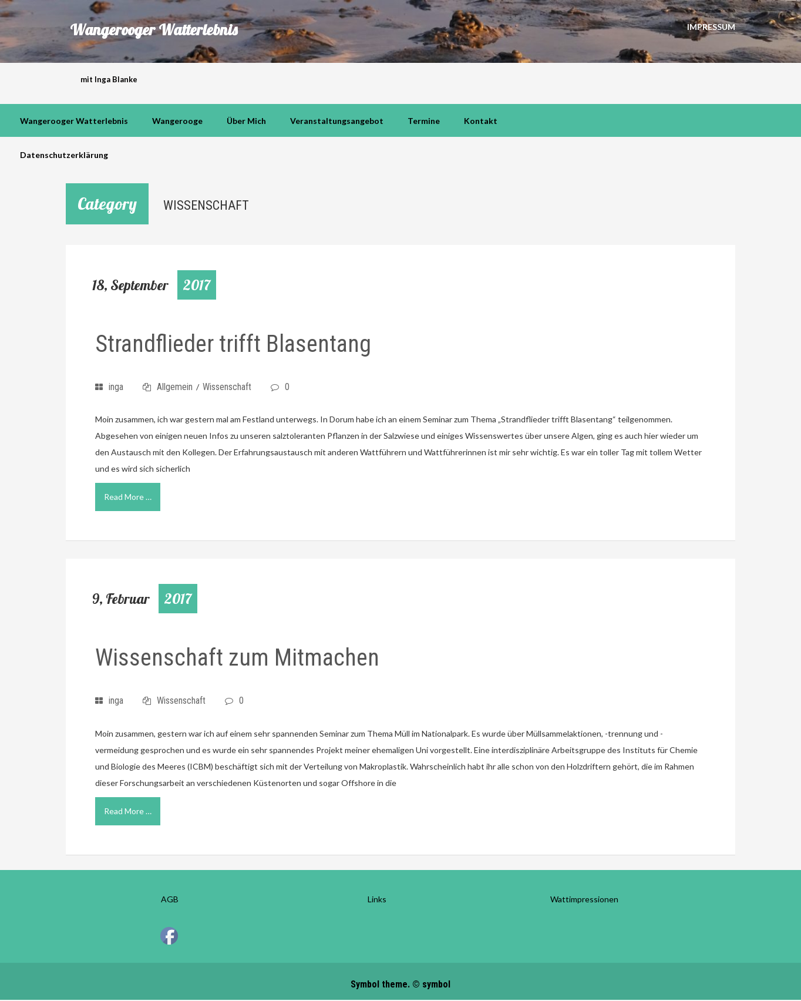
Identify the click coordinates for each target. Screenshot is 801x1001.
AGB (170, 899)
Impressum (711, 27)
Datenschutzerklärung (64, 155)
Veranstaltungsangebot (336, 121)
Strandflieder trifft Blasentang (233, 344)
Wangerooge (177, 121)
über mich (246, 121)
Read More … (128, 497)
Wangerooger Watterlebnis (153, 30)
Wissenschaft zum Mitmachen (237, 657)
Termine (424, 121)
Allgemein (175, 386)
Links (377, 899)
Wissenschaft (227, 386)
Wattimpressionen (584, 899)
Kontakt (480, 121)
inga (116, 386)
